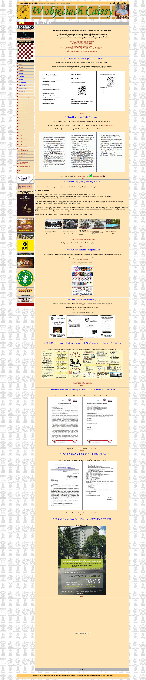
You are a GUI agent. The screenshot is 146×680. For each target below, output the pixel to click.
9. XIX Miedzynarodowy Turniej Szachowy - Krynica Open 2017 (82, 51)
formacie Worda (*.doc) (85, 176)
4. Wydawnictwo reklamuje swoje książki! (82, 45)
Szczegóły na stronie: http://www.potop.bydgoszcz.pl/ (82, 239)
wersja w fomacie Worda (92, 448)
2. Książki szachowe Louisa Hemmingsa (82, 42)
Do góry (82, 113)
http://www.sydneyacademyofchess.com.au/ (82, 309)
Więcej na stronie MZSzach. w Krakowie (82, 383)
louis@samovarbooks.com (110, 125)
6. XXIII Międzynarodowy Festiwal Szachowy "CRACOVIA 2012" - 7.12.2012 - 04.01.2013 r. (82, 47)
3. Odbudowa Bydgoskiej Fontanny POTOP (82, 43)
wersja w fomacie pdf (86, 382)
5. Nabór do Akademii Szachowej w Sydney (82, 46)
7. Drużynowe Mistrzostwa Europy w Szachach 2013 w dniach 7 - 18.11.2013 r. (82, 48)
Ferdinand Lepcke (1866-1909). (68, 198)
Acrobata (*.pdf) (99, 176)
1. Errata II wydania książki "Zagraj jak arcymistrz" (82, 41)
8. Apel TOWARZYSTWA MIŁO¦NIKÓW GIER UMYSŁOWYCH (82, 50)
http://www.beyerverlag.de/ (82, 259)
